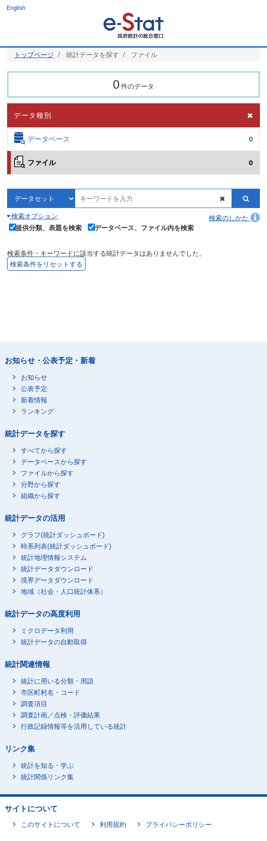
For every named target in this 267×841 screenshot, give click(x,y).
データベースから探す (54, 461)
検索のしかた (234, 218)
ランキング (37, 411)
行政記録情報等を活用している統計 (74, 726)
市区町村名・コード (50, 692)
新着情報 (34, 400)
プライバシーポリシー (179, 824)
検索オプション (32, 216)
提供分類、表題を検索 (45, 227)
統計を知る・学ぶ (47, 765)
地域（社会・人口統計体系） (64, 591)
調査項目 (34, 703)
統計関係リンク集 (47, 777)
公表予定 (34, 388)
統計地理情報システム (54, 557)
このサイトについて (50, 824)
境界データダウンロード (57, 580)
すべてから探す (44, 450)
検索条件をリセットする (46, 264)
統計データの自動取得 (54, 642)
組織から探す (40, 495)
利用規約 (113, 824)
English (16, 8)
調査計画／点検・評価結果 (60, 715)
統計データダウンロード (57, 569)
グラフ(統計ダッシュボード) (62, 535)
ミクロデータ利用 (47, 630)
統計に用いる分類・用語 (57, 681)
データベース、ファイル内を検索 (141, 227)
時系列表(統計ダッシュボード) (66, 546)
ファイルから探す (47, 473)
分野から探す (40, 484)
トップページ (34, 54)
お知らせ (34, 377)
